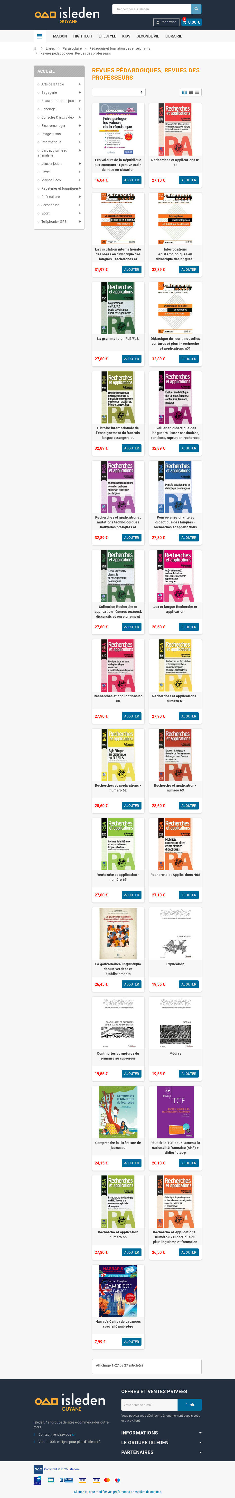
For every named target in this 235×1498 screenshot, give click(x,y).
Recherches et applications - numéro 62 (118, 787)
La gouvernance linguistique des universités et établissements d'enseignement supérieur (118, 971)
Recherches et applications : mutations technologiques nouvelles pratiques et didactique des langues (118, 524)
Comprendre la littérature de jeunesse (118, 1145)
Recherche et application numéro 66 (118, 1234)
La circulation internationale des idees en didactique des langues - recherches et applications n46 (118, 256)
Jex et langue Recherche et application (175, 609)
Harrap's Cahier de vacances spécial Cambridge (118, 1324)
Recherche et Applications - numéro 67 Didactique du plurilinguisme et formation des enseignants (175, 1239)
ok (189, 1404)
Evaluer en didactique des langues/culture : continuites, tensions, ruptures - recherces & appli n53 (175, 435)
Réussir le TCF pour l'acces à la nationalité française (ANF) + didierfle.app (175, 1147)
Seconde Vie (148, 36)
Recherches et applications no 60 (118, 698)
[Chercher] (156, 9)
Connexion (167, 22)
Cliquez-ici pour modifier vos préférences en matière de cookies (117, 1492)
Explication (175, 964)
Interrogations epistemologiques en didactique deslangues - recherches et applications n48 (175, 256)
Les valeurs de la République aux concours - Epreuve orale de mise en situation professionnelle (118, 167)
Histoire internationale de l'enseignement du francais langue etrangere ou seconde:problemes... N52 (118, 435)
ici (73, 1434)
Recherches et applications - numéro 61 (175, 698)
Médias (175, 1053)
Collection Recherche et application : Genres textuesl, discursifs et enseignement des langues (118, 614)
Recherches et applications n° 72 (175, 162)
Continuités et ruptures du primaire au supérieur (118, 1055)
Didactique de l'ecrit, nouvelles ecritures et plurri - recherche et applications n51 (175, 343)
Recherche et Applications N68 (175, 875)
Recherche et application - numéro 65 (118, 877)
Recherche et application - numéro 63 (175, 787)
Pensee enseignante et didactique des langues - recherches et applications (175, 522)
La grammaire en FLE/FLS (118, 339)
